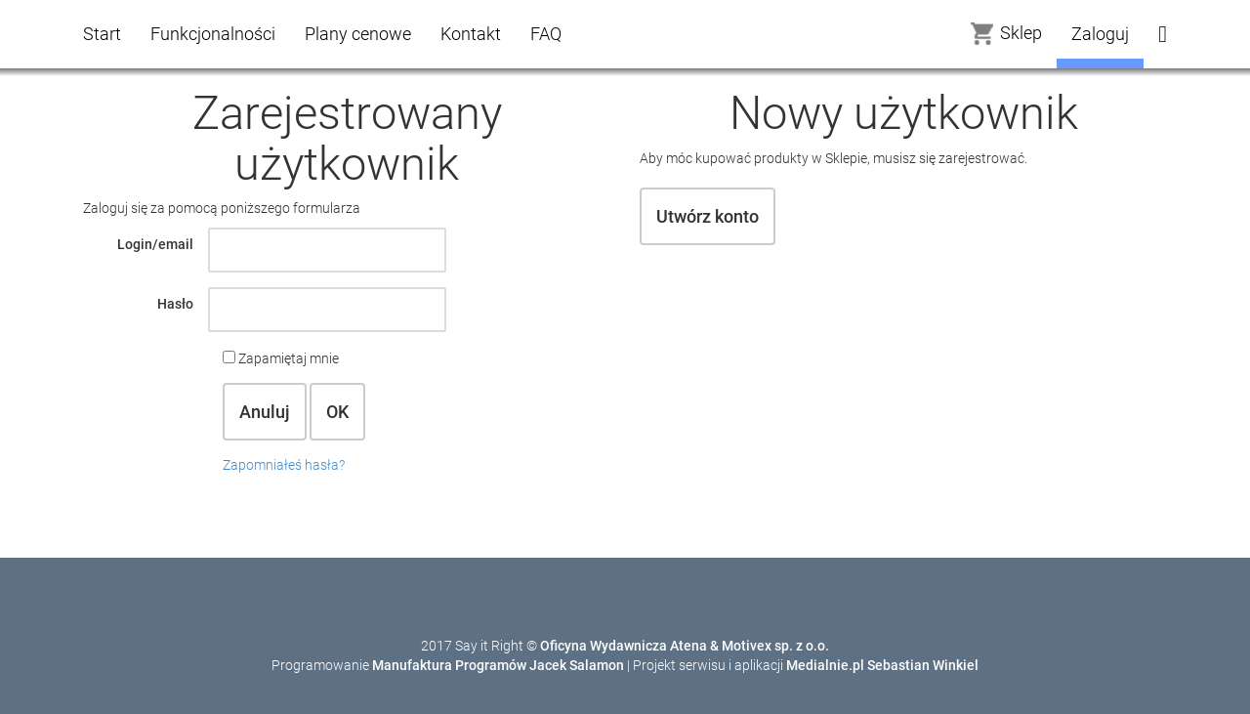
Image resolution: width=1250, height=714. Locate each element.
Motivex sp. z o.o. (775, 645)
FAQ (546, 33)
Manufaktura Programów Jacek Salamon (498, 665)
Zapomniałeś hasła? (284, 465)
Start (102, 33)
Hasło (175, 304)
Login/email (155, 244)
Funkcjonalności (212, 33)
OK (337, 411)
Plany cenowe (358, 33)
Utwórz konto (707, 216)
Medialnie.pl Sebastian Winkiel (882, 665)
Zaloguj (1100, 33)
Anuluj (264, 411)
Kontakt (470, 33)
